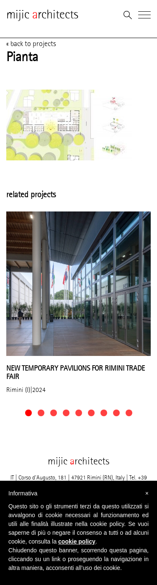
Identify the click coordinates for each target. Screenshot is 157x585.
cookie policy (76, 541)
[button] (28, 412)
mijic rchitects (42, 14)
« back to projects (31, 43)
